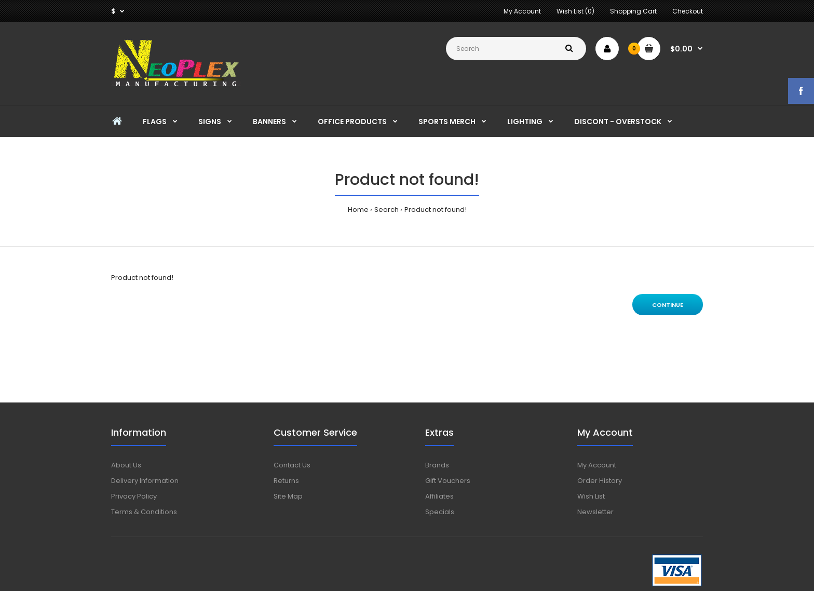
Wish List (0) (575, 11)
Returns (286, 481)
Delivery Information (145, 481)
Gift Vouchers (447, 481)
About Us (126, 465)
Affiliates (439, 496)
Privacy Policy (134, 496)
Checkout (687, 11)
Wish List (591, 496)
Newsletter (595, 512)
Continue (667, 305)
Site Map (288, 496)
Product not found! (435, 209)
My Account (522, 11)
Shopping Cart (633, 11)
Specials (439, 512)
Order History (599, 481)
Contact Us (292, 465)
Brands (437, 465)
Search (386, 209)
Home (358, 209)
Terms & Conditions (144, 512)
